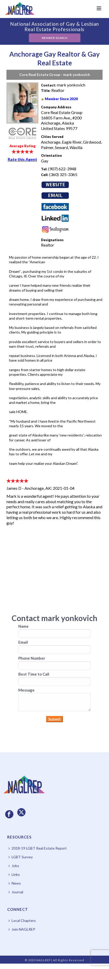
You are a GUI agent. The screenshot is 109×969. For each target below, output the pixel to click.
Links (14, 874)
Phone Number (31, 658)
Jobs (14, 865)
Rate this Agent (22, 159)
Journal (16, 892)
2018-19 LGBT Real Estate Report (38, 848)
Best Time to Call (33, 674)
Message (26, 690)
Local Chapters (22, 920)
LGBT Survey (21, 857)
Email (23, 642)
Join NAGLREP (22, 929)
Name (23, 626)
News (15, 883)
